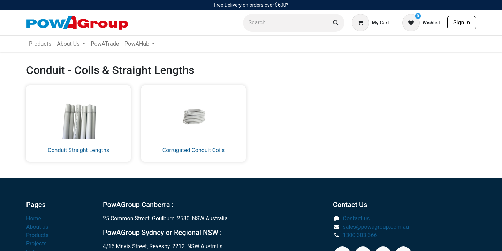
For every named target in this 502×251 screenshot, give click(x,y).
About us (37, 226)
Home (33, 218)
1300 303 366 (360, 235)
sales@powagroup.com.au (376, 226)
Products (37, 235)
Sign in (461, 22)
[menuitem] (40, 44)
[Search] (335, 23)
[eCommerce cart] (370, 23)
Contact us (356, 218)
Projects (36, 243)
